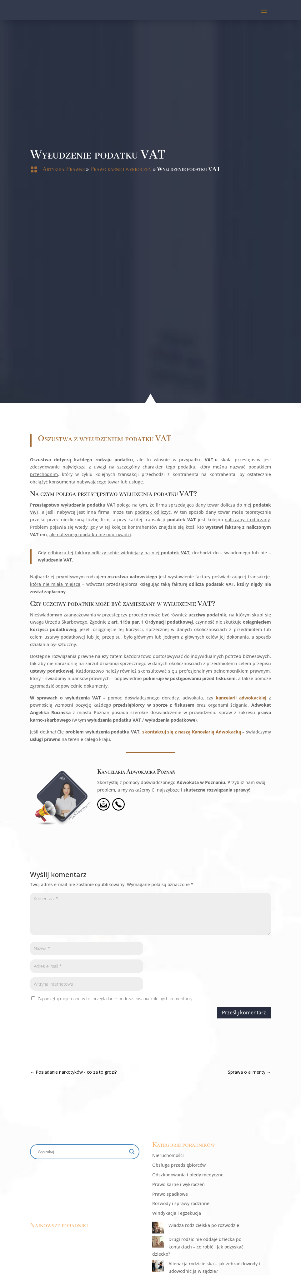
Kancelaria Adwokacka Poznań (69, 827)
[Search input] (82, 1151)
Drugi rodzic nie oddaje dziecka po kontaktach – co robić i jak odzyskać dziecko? (197, 1246)
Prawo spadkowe (170, 1194)
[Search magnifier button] (132, 1151)
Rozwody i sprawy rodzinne (180, 1203)
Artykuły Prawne (64, 169)
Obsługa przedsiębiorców (179, 1165)
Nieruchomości (168, 1155)
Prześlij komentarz (176, 1012)
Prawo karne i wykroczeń (121, 169)
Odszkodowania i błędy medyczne (187, 1175)
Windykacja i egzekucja (176, 1213)
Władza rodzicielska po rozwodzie (203, 1225)
